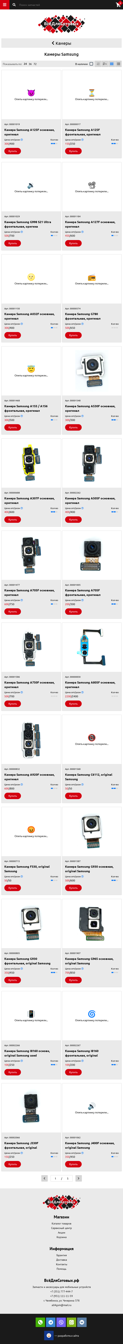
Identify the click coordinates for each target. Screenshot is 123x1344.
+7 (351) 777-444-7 (61, 1291)
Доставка (61, 1259)
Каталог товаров (61, 1223)
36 (30, 64)
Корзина (62, 1237)
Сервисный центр (61, 1228)
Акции (61, 1232)
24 (25, 64)
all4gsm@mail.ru (61, 1305)
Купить (12, 151)
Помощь (61, 1268)
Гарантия (61, 1255)
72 (35, 64)
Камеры (61, 43)
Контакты (61, 1264)
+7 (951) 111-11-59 (61, 1296)
